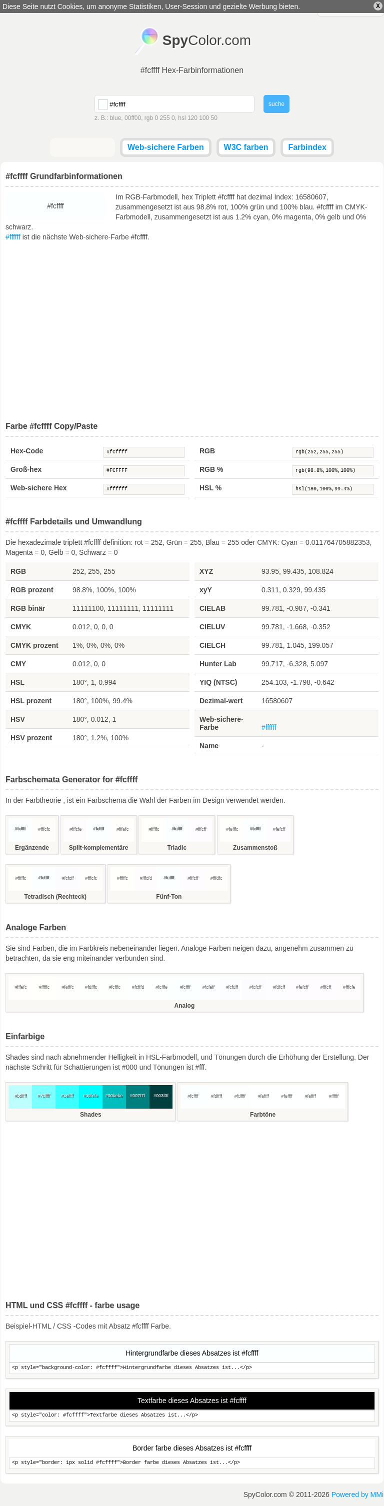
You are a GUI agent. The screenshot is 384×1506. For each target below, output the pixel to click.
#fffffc (153, 828)
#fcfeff (208, 986)
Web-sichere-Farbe (222, 723)
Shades (91, 1114)
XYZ (206, 571)
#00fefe (90, 1095)
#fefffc (232, 828)
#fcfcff (67, 877)
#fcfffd (138, 986)
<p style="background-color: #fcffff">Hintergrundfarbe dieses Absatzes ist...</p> (192, 1368)
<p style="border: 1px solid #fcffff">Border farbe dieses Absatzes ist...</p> (192, 1463)
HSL (17, 682)
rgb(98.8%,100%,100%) (333, 470)
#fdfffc (90, 986)
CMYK (20, 627)
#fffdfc (216, 877)
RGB (207, 451)
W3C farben (246, 147)
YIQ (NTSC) (218, 682)
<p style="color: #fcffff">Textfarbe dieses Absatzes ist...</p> (192, 1416)
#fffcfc (44, 828)
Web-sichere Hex (38, 488)
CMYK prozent (34, 645)
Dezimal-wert (221, 701)
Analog (184, 1005)
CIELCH (213, 645)
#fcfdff (232, 986)
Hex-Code (26, 451)
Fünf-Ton (169, 896)
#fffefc (122, 828)
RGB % (211, 469)
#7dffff (44, 1095)
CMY (18, 664)
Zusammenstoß (255, 847)
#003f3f (161, 1095)
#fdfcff (278, 986)
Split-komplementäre (98, 847)
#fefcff (278, 828)
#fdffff (216, 1095)
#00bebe (114, 1095)
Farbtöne (263, 1114)
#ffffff (13, 237)
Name (209, 746)
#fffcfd (146, 877)
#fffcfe (75, 828)
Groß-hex (26, 469)
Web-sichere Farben (166, 147)
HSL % (211, 488)
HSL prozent (31, 701)
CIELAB (213, 608)
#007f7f (137, 1095)
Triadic (176, 847)
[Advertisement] (192, 332)
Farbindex (307, 147)
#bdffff (20, 1095)
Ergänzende (32, 847)
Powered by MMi (358, 1495)
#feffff (263, 1095)
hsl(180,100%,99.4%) (333, 489)
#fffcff (200, 828)
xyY (206, 590)
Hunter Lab (218, 664)
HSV (17, 719)
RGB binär (27, 608)
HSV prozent (31, 738)
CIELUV (212, 627)
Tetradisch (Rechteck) (55, 896)
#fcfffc (114, 986)
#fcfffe (161, 986)
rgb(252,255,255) (333, 452)
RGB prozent (32, 590)
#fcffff (144, 452)
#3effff (67, 1095)
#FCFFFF (144, 470)
